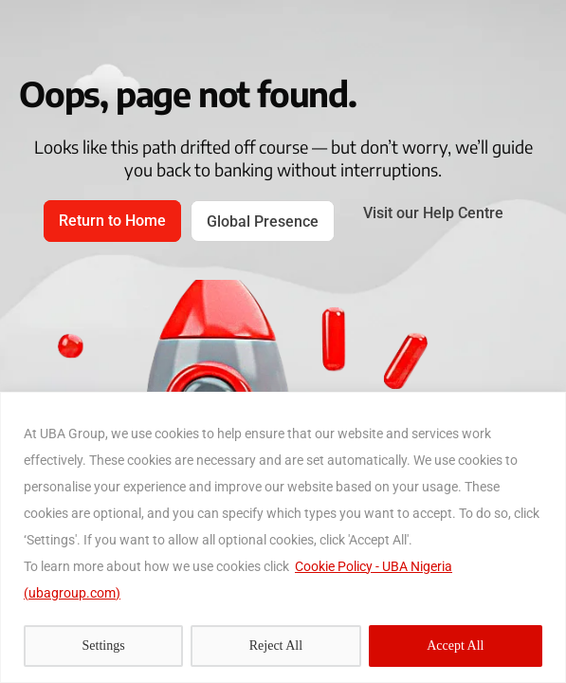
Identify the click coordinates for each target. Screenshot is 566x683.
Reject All (275, 645)
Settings (103, 645)
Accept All (455, 645)
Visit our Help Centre (433, 213)
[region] (283, 537)
